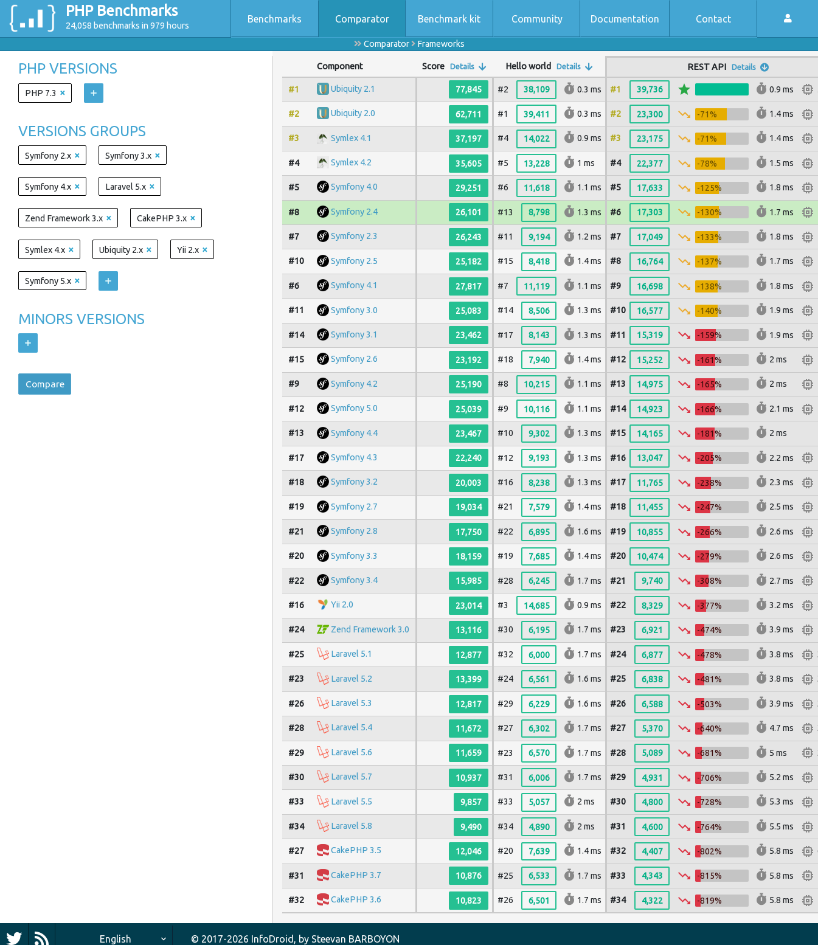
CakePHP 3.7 (356, 875)
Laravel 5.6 (351, 752)
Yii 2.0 (342, 605)
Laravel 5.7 (351, 776)
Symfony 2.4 (354, 211)
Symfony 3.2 (354, 482)
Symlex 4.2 (351, 162)
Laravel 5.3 (351, 703)
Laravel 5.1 (351, 654)
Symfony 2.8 (354, 531)
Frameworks (441, 44)
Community (537, 18)
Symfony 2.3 (354, 236)
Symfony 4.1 (354, 285)
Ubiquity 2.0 (353, 114)
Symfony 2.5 (354, 261)
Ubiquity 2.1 (353, 89)
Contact (713, 18)
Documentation (625, 18)
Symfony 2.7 (354, 506)
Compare (46, 384)
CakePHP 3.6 (356, 900)
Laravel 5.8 (351, 826)
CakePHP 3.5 (356, 851)
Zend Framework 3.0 (370, 629)
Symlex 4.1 (351, 138)
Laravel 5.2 (351, 679)
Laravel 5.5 (351, 801)
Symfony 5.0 (354, 408)
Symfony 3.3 (354, 556)
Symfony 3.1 (354, 334)
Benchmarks (275, 18)
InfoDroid (272, 938)
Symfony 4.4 (354, 433)
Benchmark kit (449, 18)
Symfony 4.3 (354, 457)
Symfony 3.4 (354, 580)
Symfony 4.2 (354, 384)
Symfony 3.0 (354, 310)
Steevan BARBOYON (355, 938)
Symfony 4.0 (354, 187)
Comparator (362, 18)
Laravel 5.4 (351, 728)
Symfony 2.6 (354, 359)
